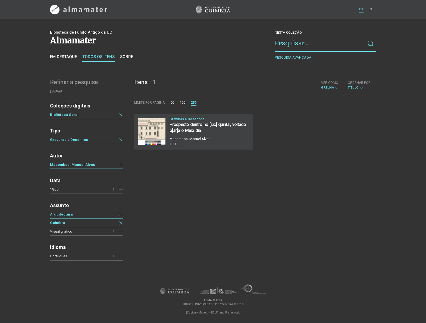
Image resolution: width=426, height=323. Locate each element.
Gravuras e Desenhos (69, 139)
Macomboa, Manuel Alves (72, 164)
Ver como (329, 83)
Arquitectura (61, 214)
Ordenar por (359, 83)
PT (361, 9)
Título (359, 85)
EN (370, 9)
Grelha (330, 85)
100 (182, 102)
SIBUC (215, 312)
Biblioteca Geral (64, 114)
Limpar (56, 92)
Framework (232, 312)
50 (172, 102)
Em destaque (63, 56)
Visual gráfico (61, 231)
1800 (54, 189)
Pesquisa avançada (293, 57)
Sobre (126, 56)
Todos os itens (98, 56)
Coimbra (57, 222)
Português (58, 256)
